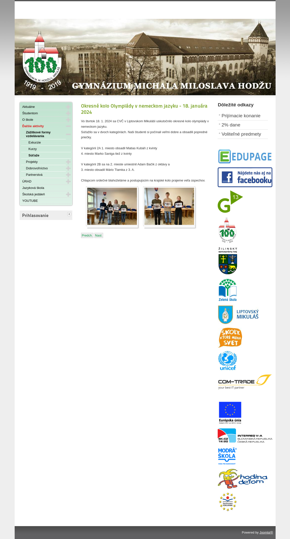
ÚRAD (27, 181)
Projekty (32, 162)
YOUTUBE (30, 201)
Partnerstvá (34, 175)
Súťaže (34, 155)
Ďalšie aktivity (33, 126)
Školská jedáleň (33, 194)
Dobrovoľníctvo (37, 168)
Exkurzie (35, 142)
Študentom (30, 113)
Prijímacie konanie (240, 115)
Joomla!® (266, 532)
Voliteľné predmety (241, 134)
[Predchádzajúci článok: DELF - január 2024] (87, 235)
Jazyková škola (33, 188)
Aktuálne (28, 107)
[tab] (69, 214)
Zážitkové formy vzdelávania (38, 134)
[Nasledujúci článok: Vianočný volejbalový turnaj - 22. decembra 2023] (98, 235)
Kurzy (33, 149)
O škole (27, 119)
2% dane (230, 124)
